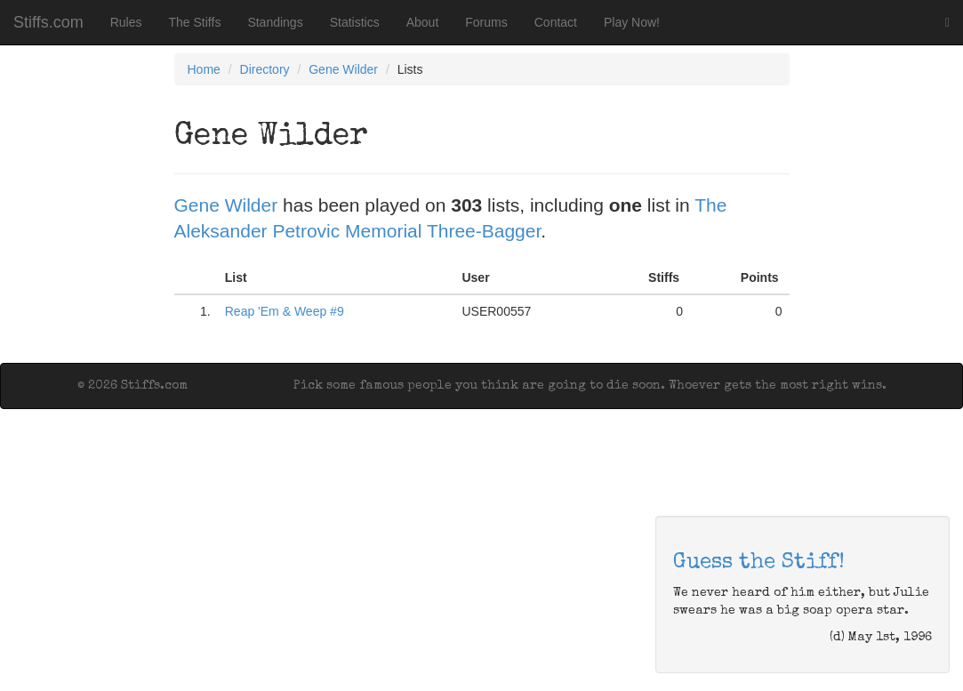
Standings (274, 22)
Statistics (355, 22)
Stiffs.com (48, 22)
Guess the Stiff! (759, 563)
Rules (126, 22)
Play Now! (632, 22)
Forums (486, 22)
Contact (555, 22)
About (422, 22)
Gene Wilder (343, 69)
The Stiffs (195, 22)
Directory (265, 69)
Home (204, 69)
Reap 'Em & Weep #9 (284, 311)
